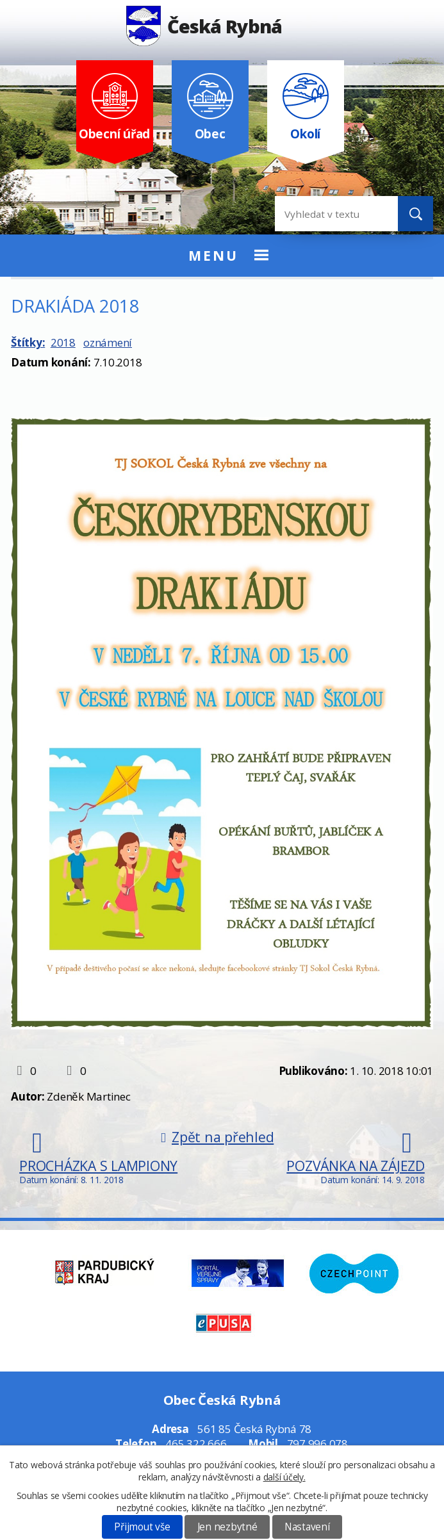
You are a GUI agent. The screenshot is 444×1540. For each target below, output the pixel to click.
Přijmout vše (142, 1527)
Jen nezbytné (227, 1527)
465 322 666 (195, 1443)
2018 (63, 342)
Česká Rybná (204, 25)
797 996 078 (317, 1443)
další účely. (284, 1477)
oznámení (107, 342)
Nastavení (307, 1527)
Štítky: (28, 342)
